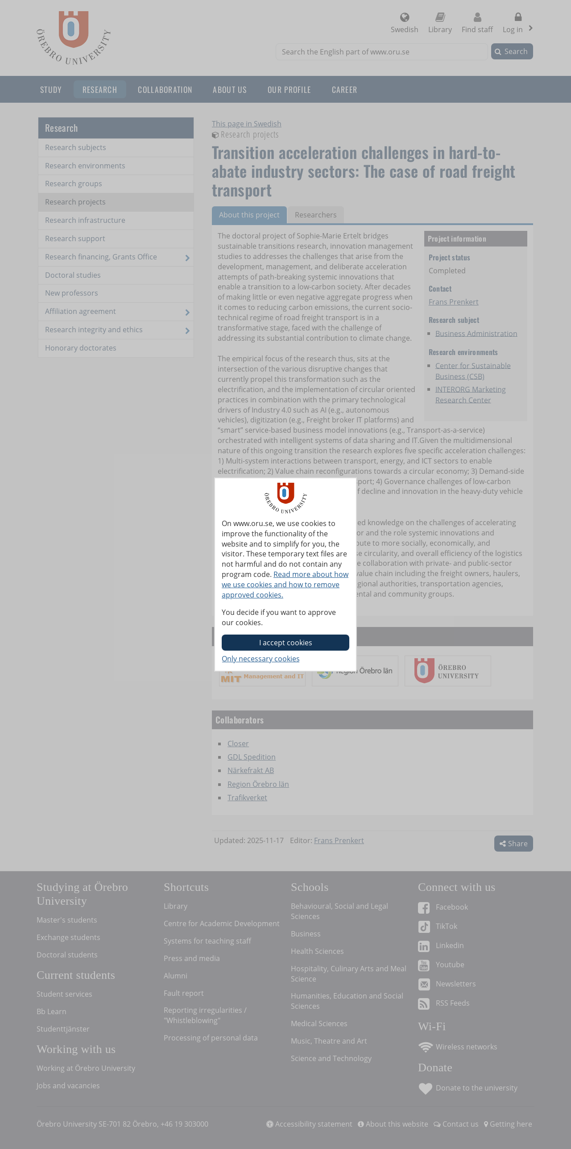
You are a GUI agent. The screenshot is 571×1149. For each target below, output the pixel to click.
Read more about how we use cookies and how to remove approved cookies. (285, 584)
